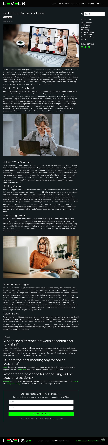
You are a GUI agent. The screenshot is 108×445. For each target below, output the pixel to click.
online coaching (8, 17)
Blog (73, 3)
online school (86, 35)
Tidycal (75, 381)
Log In (98, 3)
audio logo (85, 25)
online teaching (87, 37)
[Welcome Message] (102, 439)
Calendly (6, 381)
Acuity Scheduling (14, 384)
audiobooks (85, 27)
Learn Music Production (85, 3)
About (53, 3)
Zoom (5, 367)
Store (67, 3)
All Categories (86, 23)
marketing (85, 30)
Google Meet (21, 369)
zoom (83, 40)
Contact (61, 3)
